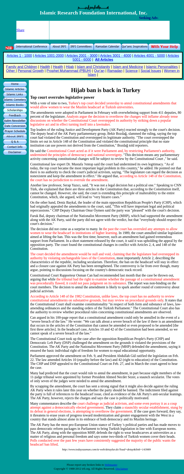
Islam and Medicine (128, 67)
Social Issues (151, 71)
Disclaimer (121, 468)
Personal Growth (31, 71)
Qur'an (99, 71)
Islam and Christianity (93, 67)
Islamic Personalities (162, 67)
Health (58, 67)
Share (20, 30)
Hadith (45, 67)
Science (131, 71)
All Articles (104, 59)
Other (11, 71)
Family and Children (21, 67)
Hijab (70, 67)
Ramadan (114, 71)
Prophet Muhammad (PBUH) (68, 71)
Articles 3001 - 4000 (115, 56)
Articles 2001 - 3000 (81, 56)
